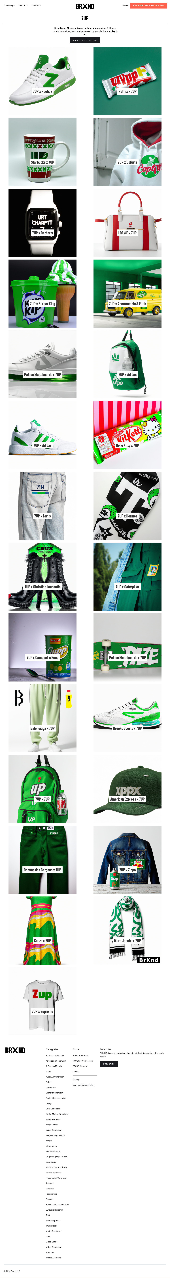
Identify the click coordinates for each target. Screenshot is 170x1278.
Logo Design (51, 1162)
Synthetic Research (54, 1210)
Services (50, 1199)
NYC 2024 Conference (83, 1061)
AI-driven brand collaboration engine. (86, 28)
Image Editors (52, 1125)
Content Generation (54, 1093)
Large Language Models (56, 1156)
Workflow (50, 1252)
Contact (76, 1071)
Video (48, 1236)
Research (50, 1183)
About (125, 6)
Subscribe (109, 1064)
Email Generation (53, 1109)
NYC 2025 (23, 6)
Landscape (10, 6)
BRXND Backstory (80, 1066)
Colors (49, 1082)
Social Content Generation (57, 1204)
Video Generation (53, 1247)
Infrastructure (51, 1146)
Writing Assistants (53, 1258)
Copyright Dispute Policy (83, 1085)
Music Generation (53, 1172)
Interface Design (53, 1151)
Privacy (76, 1079)
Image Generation (53, 1130)
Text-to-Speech (53, 1220)
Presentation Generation (56, 1178)
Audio (48, 1071)
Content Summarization (56, 1098)
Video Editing (52, 1242)
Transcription (51, 1226)
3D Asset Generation (55, 1055)
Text (48, 1215)
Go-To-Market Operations (57, 1114)
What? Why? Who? (81, 1055)
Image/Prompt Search (55, 1135)
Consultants (51, 1087)
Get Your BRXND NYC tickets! (148, 6)
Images (49, 1141)
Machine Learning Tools (56, 1167)
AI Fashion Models (54, 1066)
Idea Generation (53, 1119)
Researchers (51, 1194)
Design (49, 1103)
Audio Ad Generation (55, 1077)
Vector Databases (53, 1231)
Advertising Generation (56, 1061)
